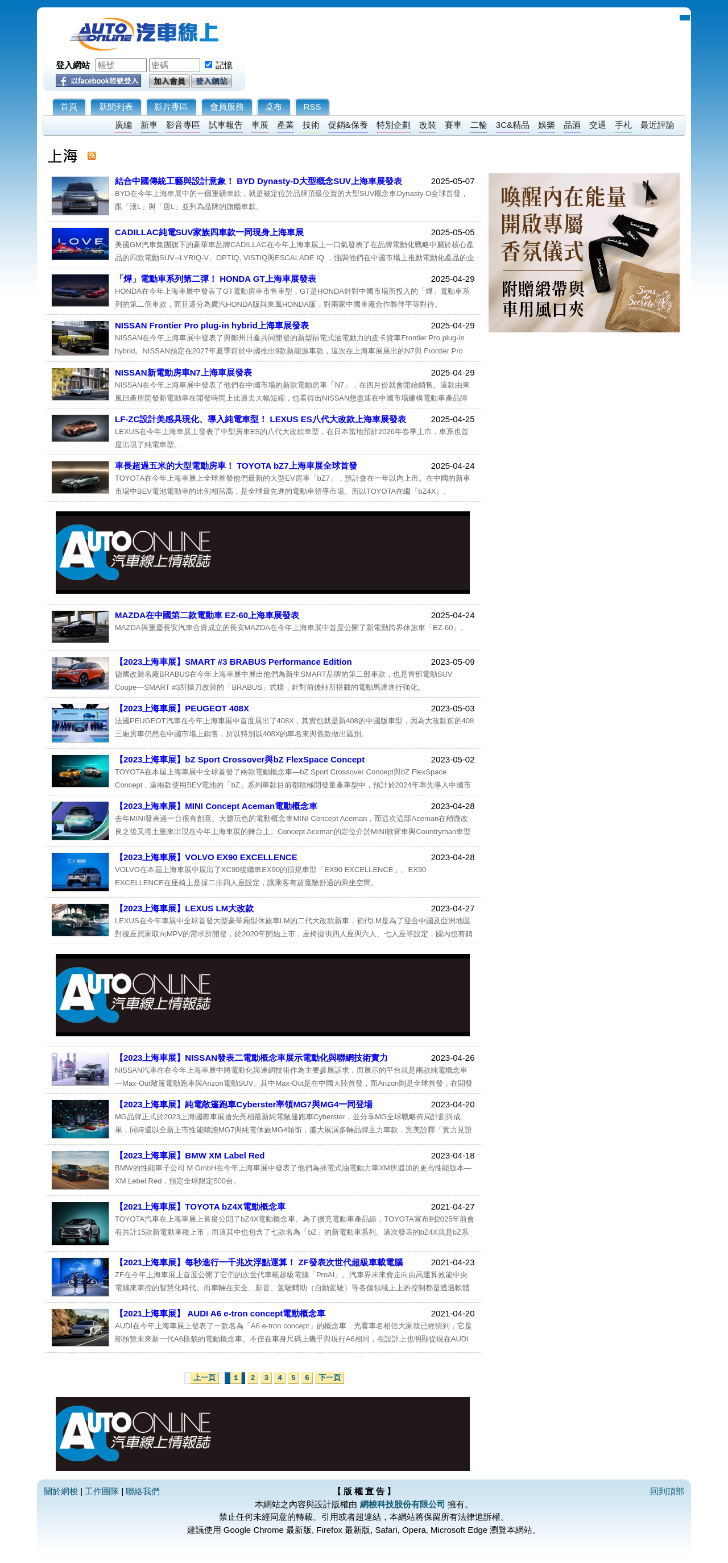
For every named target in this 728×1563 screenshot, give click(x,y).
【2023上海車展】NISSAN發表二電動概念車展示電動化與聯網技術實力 (251, 1057)
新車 (149, 125)
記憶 (224, 65)
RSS (312, 106)
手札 (623, 125)
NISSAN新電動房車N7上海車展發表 (183, 372)
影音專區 (183, 125)
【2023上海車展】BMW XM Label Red (189, 1155)
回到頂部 (667, 1491)
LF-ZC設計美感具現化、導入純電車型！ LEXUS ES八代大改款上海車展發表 (260, 419)
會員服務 (227, 106)
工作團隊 (102, 1491)
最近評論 (657, 125)
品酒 (572, 125)
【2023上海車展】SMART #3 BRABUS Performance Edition (233, 661)
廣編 (123, 125)
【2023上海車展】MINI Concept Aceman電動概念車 (216, 806)
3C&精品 (513, 125)
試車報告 (226, 125)
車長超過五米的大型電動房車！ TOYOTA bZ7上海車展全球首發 (236, 465)
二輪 (478, 125)
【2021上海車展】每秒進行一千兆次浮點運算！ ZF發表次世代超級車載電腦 (259, 1262)
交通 (597, 125)
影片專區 (171, 106)
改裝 (427, 125)
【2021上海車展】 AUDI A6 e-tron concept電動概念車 (220, 1313)
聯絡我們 (143, 1491)
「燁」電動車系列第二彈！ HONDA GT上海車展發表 (215, 279)
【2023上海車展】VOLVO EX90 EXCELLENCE (206, 857)
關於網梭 (61, 1491)
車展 (259, 125)
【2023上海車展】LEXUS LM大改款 (184, 908)
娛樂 (546, 125)
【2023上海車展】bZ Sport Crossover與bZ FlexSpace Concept (240, 759)
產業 (285, 125)
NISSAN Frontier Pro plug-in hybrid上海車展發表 (212, 325)
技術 (311, 125)
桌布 (273, 106)
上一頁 (204, 1378)
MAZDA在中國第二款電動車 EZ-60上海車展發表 (207, 615)
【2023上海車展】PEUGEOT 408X (182, 708)
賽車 (453, 125)
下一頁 (329, 1378)
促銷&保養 (348, 125)
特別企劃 (394, 125)
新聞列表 (116, 106)
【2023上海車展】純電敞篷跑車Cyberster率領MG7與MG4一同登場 (244, 1104)
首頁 (68, 106)
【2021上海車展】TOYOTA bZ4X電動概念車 (200, 1206)
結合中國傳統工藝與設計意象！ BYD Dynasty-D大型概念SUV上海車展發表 (258, 181)
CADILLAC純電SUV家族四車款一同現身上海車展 (209, 232)
